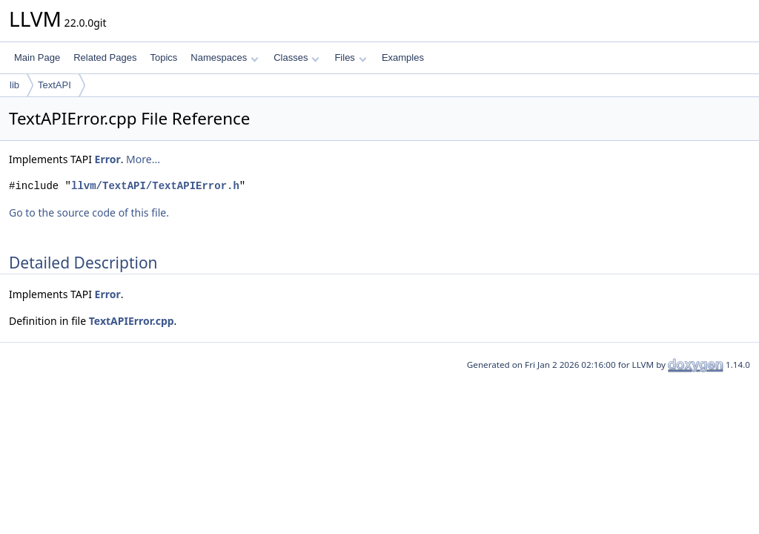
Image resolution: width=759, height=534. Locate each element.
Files (350, 57)
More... (143, 159)
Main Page (37, 57)
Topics (163, 57)
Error (108, 159)
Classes (296, 57)
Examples (403, 57)
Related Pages (104, 57)
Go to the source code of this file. (89, 212)
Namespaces (224, 57)
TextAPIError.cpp (131, 321)
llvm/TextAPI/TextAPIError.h (155, 186)
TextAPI (54, 84)
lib (14, 84)
